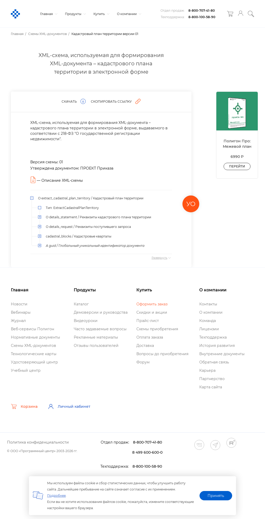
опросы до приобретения (162, 354)
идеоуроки (86, 320)
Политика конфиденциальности (38, 442)
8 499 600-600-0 (147, 452)
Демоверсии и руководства (101, 312)
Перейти (237, 166)
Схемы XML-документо (33, 345)
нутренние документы (222, 354)
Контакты (208, 304)
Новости (19, 304)
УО (190, 204)
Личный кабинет (69, 406)
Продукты (75, 14)
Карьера (207, 370)
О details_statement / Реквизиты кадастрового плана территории (98, 217)
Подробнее (56, 495)
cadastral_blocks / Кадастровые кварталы (78, 236)
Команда (207, 320)
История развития (217, 345)
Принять (216, 495)
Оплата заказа (149, 337)
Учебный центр (26, 370)
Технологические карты (33, 354)
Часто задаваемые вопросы (100, 329)
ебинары (21, 312)
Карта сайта (210, 387)
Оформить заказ (151, 304)
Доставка (145, 345)
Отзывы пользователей (96, 345)
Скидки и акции (151, 312)
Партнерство (212, 378)
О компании (128, 14)
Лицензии (209, 329)
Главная (48, 14)
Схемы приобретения (157, 329)
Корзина (24, 406)
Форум (143, 362)
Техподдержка (213, 337)
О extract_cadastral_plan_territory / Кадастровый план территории (90, 198)
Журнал (18, 320)
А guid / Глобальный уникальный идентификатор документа (95, 246)
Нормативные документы (35, 337)
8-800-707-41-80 (201, 10)
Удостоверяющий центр (34, 362)
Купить (100, 14)
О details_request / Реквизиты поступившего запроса (88, 227)
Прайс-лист (147, 320)
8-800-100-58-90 (201, 17)
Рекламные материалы (96, 337)
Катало (81, 304)
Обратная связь (214, 362)
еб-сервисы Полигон (32, 329)
